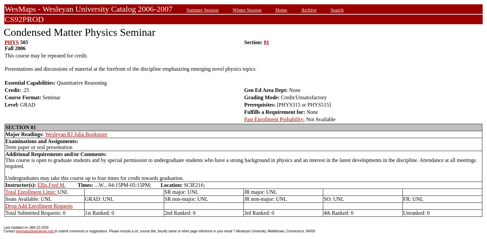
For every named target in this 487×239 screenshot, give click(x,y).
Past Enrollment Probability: (274, 119)
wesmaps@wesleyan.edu (35, 231)
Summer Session (202, 10)
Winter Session (247, 10)
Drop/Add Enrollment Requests (39, 206)
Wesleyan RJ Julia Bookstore (76, 134)
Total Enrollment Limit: (31, 192)
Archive (309, 10)
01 (266, 42)
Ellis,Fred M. (51, 185)
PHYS (12, 42)
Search (337, 10)
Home (281, 10)
